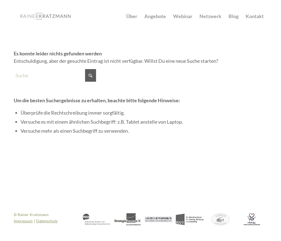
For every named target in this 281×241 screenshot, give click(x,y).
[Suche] (55, 75)
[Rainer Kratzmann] (45, 16)
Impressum (23, 221)
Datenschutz (47, 221)
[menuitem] (132, 16)
